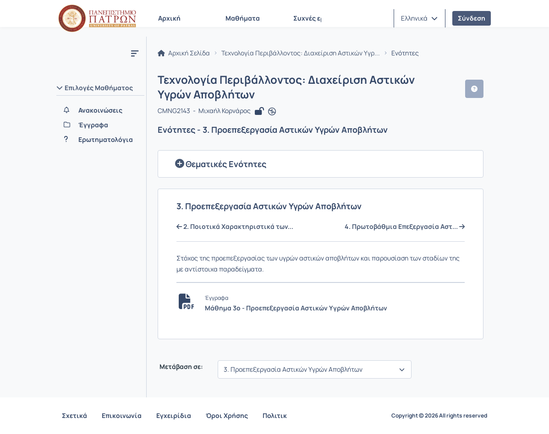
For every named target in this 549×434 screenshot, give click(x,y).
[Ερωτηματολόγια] (100, 139)
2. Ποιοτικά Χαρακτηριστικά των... (234, 226)
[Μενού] (134, 53)
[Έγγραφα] (100, 125)
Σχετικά (74, 415)
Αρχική (169, 18)
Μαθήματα (242, 18)
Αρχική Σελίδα (184, 53)
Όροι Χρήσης (227, 415)
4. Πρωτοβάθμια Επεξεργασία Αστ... (405, 226)
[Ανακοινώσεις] (100, 110)
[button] (419, 18)
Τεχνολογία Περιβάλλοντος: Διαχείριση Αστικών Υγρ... (300, 53)
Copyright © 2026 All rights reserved (439, 415)
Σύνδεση (471, 18)
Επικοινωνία (122, 415)
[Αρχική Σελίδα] (97, 18)
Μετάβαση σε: (180, 366)
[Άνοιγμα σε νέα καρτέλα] (272, 111)
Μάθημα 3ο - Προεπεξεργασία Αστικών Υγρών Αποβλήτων (296, 308)
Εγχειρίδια (173, 415)
